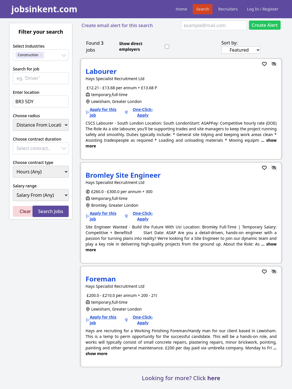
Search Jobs (50, 211)
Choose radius (26, 115)
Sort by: (229, 43)
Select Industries (28, 46)
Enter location (26, 92)
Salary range (25, 186)
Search (202, 9)
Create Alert (265, 25)
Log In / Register (262, 9)
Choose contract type (33, 162)
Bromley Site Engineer (123, 175)
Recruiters (228, 9)
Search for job (26, 69)
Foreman (101, 278)
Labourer (101, 71)
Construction (28, 54)
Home (181, 9)
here (213, 378)
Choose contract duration (37, 139)
